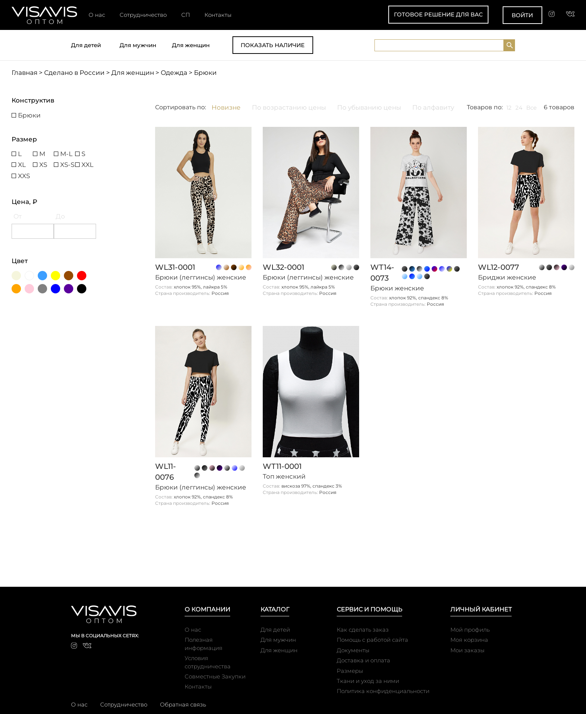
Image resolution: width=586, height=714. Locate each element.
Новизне (226, 107)
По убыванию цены (369, 107)
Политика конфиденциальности (383, 691)
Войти (522, 15)
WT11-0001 (282, 466)
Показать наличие (273, 45)
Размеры (350, 670)
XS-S (67, 164)
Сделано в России (74, 72)
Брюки (29, 115)
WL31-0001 (175, 267)
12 (509, 107)
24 (518, 107)
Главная (24, 72)
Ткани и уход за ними (368, 680)
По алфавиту (433, 107)
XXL (87, 164)
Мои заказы (467, 650)
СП (185, 14)
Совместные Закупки (215, 676)
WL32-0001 (283, 267)
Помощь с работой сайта (372, 639)
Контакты (217, 14)
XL (22, 164)
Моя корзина (469, 639)
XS (43, 164)
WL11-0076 (165, 472)
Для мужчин (138, 45)
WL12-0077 (498, 267)
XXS (24, 176)
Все (531, 107)
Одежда (174, 72)
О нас (97, 14)
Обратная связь (183, 704)
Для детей (86, 45)
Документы (353, 650)
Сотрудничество (143, 14)
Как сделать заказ (363, 629)
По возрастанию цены (289, 107)
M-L (66, 154)
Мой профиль (470, 629)
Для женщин (191, 45)
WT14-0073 (382, 273)
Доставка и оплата (363, 660)
